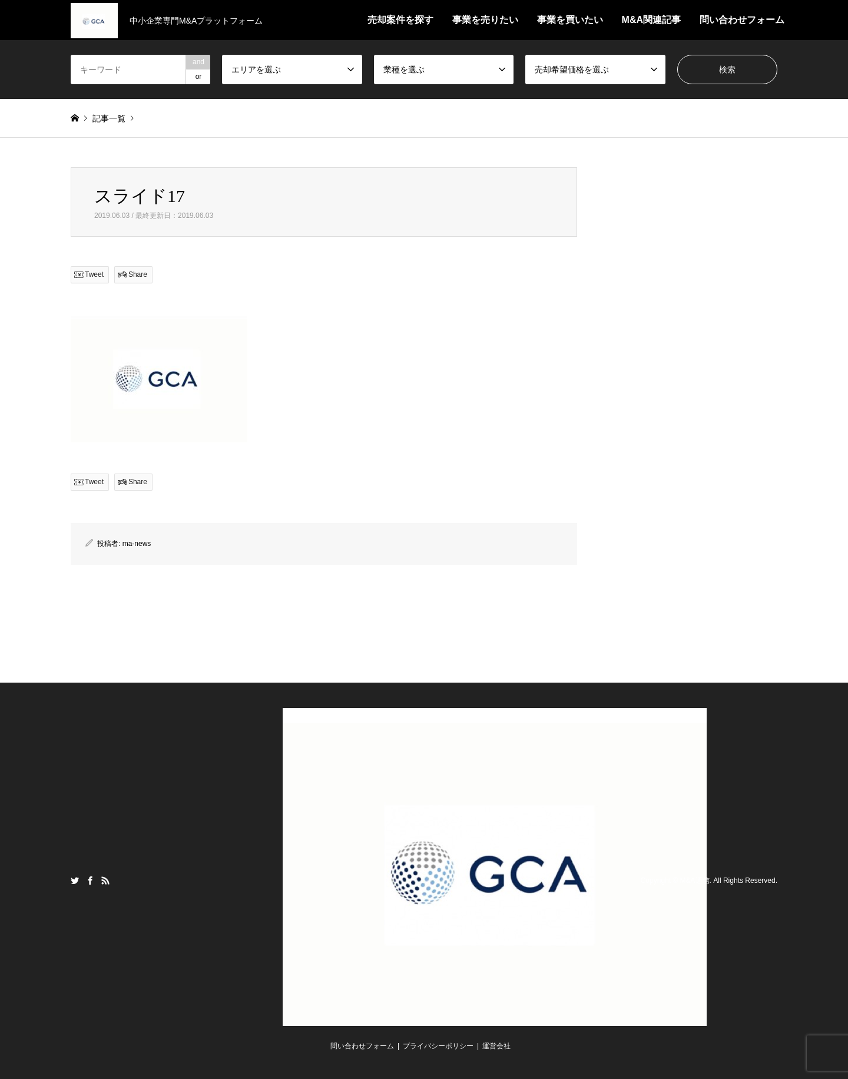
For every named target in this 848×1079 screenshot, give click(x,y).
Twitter (75, 880)
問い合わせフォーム (742, 20)
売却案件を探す (400, 20)
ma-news (136, 544)
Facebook (90, 880)
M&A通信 (695, 880)
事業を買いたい (570, 20)
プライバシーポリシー (438, 1046)
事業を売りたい (485, 20)
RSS (105, 880)
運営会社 (496, 1046)
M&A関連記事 (651, 20)
